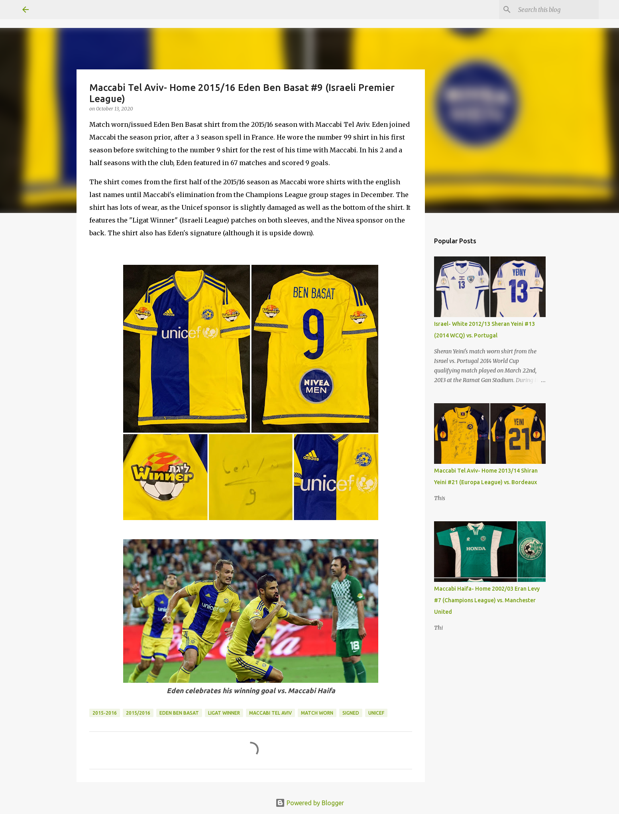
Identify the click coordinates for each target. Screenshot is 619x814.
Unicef (376, 712)
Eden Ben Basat (179, 712)
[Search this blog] (557, 9)
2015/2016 (138, 712)
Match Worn (317, 712)
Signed (350, 712)
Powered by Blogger (309, 802)
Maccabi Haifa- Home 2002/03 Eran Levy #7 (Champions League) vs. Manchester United (487, 600)
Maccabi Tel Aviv (270, 712)
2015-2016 (104, 712)
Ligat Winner (224, 712)
